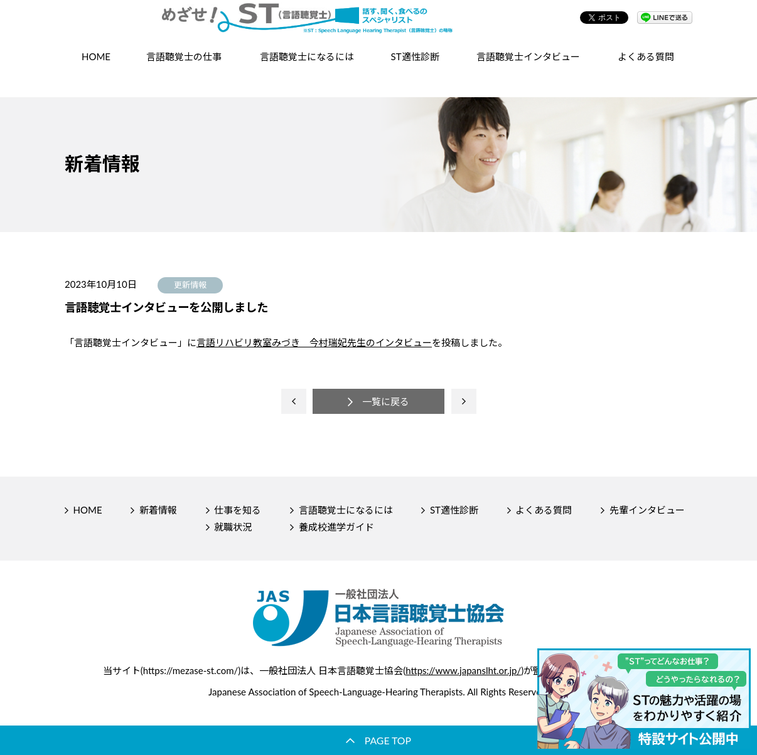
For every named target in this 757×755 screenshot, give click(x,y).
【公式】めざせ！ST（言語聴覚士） (378, 25)
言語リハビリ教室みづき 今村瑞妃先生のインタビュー (314, 342)
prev (293, 401)
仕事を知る (237, 509)
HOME (96, 72)
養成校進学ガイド (336, 526)
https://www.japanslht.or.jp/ (463, 670)
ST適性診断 (415, 72)
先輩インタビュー (647, 509)
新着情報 (158, 509)
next (463, 401)
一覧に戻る (385, 401)
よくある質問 (646, 72)
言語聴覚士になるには (346, 509)
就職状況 (233, 526)
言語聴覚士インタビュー (528, 72)
